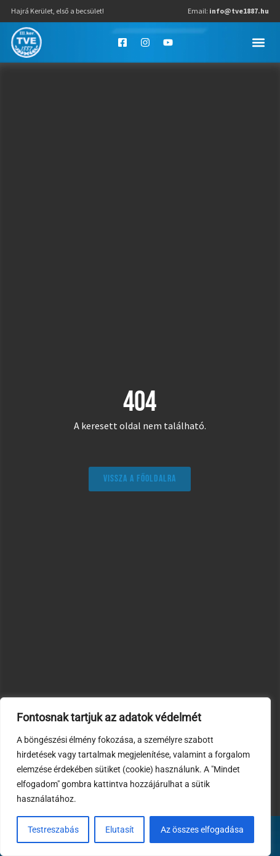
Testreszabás (53, 829)
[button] (259, 42)
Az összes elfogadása (202, 829)
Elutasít (119, 829)
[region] (135, 776)
